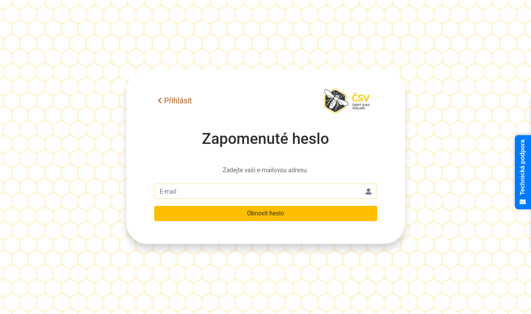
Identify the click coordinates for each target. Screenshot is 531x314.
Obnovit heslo (265, 213)
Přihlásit (175, 100)
